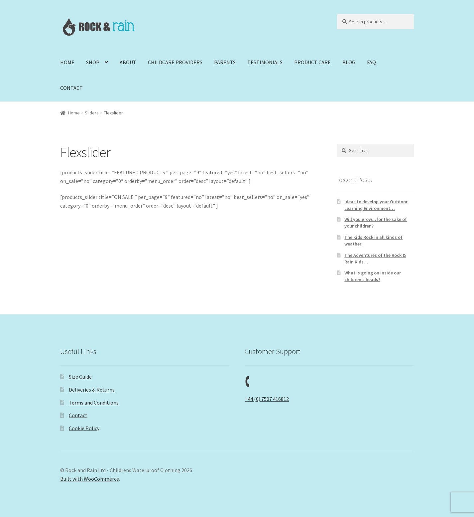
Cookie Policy (84, 428)
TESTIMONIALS (265, 62)
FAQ (371, 62)
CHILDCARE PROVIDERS (175, 62)
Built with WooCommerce (89, 478)
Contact (78, 415)
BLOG (348, 62)
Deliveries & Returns (92, 389)
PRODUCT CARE (312, 62)
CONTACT (71, 88)
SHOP (92, 62)
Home (74, 113)
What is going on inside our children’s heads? (372, 276)
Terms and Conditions (94, 402)
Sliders (92, 113)
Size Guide (80, 376)
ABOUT (128, 62)
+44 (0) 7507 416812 (267, 399)
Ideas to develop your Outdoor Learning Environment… (376, 205)
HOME (67, 62)
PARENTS (225, 62)
